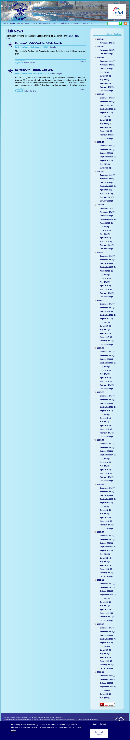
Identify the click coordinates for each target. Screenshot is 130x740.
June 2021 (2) (105, 168)
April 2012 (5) (105, 565)
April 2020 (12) (106, 190)
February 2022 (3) (107, 135)
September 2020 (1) (108, 186)
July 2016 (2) (105, 367)
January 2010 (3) (106, 668)
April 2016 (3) (105, 378)
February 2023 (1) (107, 87)
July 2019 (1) (105, 227)
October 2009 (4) (106, 683)
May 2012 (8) (105, 562)
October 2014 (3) (106, 451)
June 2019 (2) (105, 230)
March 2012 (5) (106, 569)
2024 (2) (100, 46)
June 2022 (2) (105, 120)
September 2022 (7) (108, 109)
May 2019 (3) (105, 234)
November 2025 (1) (107, 43)
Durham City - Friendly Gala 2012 (34, 70)
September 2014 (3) (108, 455)
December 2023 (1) (107, 61)
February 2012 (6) (107, 573)
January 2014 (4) (106, 481)
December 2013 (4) (107, 488)
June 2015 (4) (105, 418)
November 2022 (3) (107, 102)
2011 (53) (100, 580)
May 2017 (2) (105, 330)
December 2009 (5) (107, 676)
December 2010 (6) (107, 628)
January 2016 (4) (106, 389)
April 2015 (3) (105, 426)
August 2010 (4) (106, 643)
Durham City (28, 63)
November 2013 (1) (107, 492)
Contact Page (72, 35)
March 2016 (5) (106, 381)
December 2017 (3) (107, 304)
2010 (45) (100, 624)
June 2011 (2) (105, 602)
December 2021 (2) (107, 146)
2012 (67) (100, 532)
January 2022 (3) (106, 139)
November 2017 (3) (107, 308)
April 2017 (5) (105, 333)
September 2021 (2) (108, 157)
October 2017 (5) (106, 311)
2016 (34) (100, 348)
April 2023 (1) (105, 83)
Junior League (56, 73)
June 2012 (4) (105, 558)
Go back (8, 38)
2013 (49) (100, 484)
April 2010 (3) (105, 657)
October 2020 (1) (106, 183)
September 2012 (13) (108, 547)
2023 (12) (100, 57)
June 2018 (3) (105, 278)
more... (83, 61)
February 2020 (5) (107, 197)
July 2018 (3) (105, 275)
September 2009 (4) (108, 687)
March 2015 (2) (106, 429)
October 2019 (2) (106, 216)
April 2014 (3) (105, 470)
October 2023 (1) (106, 69)
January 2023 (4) (106, 91)
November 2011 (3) (107, 587)
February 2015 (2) (107, 433)
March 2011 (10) (106, 613)
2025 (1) (100, 39)
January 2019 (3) (106, 249)
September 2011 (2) (108, 595)
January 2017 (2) (106, 345)
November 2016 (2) (107, 356)
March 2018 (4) (106, 289)
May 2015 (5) (105, 422)
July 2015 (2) (105, 414)
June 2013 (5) (105, 510)
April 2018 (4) (105, 286)
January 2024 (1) (106, 54)
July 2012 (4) (105, 554)
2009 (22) (100, 672)
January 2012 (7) (106, 576)
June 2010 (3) (105, 650)
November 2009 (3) (107, 679)
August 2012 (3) (106, 551)
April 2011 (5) (105, 609)
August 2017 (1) (106, 319)
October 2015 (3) (106, 403)
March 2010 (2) (106, 661)
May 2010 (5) (105, 654)
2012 (34, 91)
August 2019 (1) (106, 223)
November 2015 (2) (107, 400)
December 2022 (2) (107, 98)
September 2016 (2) (108, 363)
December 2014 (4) (107, 444)
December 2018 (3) (107, 256)
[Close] (127, 730)
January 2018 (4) (106, 297)
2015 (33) (100, 392)
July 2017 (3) (105, 322)
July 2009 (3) (105, 690)
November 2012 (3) (107, 539)
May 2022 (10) (105, 124)
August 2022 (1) (106, 113)
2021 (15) (100, 142)
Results (52, 47)
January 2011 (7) (106, 621)
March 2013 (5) (106, 521)
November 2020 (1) (107, 179)
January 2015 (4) (106, 437)
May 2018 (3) (105, 282)
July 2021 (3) (105, 164)
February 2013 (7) (107, 525)
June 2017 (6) (105, 326)
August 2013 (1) (106, 503)
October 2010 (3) (106, 635)
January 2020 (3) (106, 201)
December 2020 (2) (107, 175)
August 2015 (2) (106, 411)
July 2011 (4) (105, 598)
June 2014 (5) (105, 462)
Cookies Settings (100, 724)
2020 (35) (100, 171)
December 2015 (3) (107, 396)
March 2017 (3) (106, 337)
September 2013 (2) (108, 499)
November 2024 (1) (107, 50)
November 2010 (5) (107, 632)
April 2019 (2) (105, 238)
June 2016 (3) (105, 370)
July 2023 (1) (105, 72)
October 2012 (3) (106, 543)
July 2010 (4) (105, 646)
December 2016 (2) (107, 352)
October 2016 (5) (106, 359)
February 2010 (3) (107, 665)
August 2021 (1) (106, 161)
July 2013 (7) (105, 506)
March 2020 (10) (106, 194)
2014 (34, 63)
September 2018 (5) (108, 267)
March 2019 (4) (106, 241)
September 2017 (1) (108, 315)
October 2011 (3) (106, 591)
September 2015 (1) (108, 407)
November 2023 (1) (107, 65)
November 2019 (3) (107, 212)
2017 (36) (100, 300)
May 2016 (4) (105, 374)
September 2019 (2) (108, 219)
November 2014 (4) (107, 448)
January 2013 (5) (106, 529)
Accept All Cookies (99, 733)
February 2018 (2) (107, 293)
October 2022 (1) (106, 105)
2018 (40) (100, 252)
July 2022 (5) (105, 116)
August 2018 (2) (106, 271)
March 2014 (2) (106, 473)
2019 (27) (100, 205)
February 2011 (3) (107, 617)
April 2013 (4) (105, 518)
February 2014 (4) (107, 477)
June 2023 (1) (105, 76)
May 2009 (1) (105, 698)
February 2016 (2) (107, 385)
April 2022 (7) (105, 127)
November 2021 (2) (107, 149)
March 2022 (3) (106, 131)
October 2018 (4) (106, 263)
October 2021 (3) (106, 153)
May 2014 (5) (105, 466)
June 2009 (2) (105, 694)
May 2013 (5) (105, 514)
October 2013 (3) (106, 495)
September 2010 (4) (108, 639)
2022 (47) (100, 94)
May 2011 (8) (105, 606)
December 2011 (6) (107, 584)
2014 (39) (100, 440)
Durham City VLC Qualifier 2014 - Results (38, 43)
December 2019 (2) (107, 208)
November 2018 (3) (107, 260)
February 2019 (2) (107, 245)
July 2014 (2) (105, 459)
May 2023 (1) (105, 80)
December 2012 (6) (107, 536)
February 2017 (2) (107, 341)
